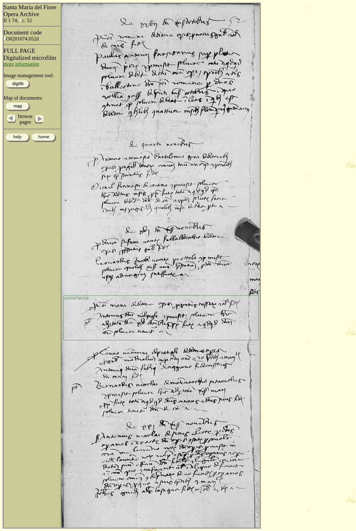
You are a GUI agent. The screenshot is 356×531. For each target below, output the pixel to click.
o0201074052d (76, 298)
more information (21, 64)
